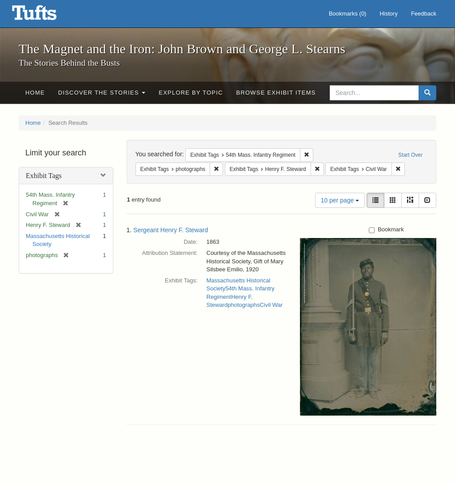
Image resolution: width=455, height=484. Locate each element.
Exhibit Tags (44, 175)
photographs (243, 305)
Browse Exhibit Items (276, 92)
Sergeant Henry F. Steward (170, 230)
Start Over (410, 155)
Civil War (271, 305)
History (388, 13)
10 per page (340, 200)
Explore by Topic (191, 92)
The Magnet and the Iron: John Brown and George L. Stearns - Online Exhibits (45, 15)
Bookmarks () (348, 13)
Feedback (423, 13)
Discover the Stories (102, 92)
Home (35, 92)
